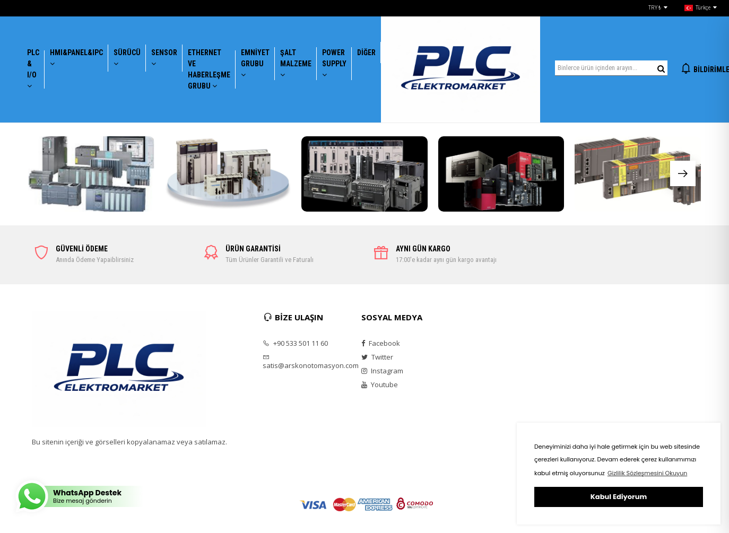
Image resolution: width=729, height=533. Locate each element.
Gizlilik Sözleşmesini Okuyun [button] (647, 473)
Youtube (379, 384)
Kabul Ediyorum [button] (619, 497)
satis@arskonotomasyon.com (305, 362)
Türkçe (700, 8)
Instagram (382, 370)
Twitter (377, 357)
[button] (683, 173)
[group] (91, 174)
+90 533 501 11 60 (295, 343)
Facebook (380, 343)
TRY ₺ (657, 8)
